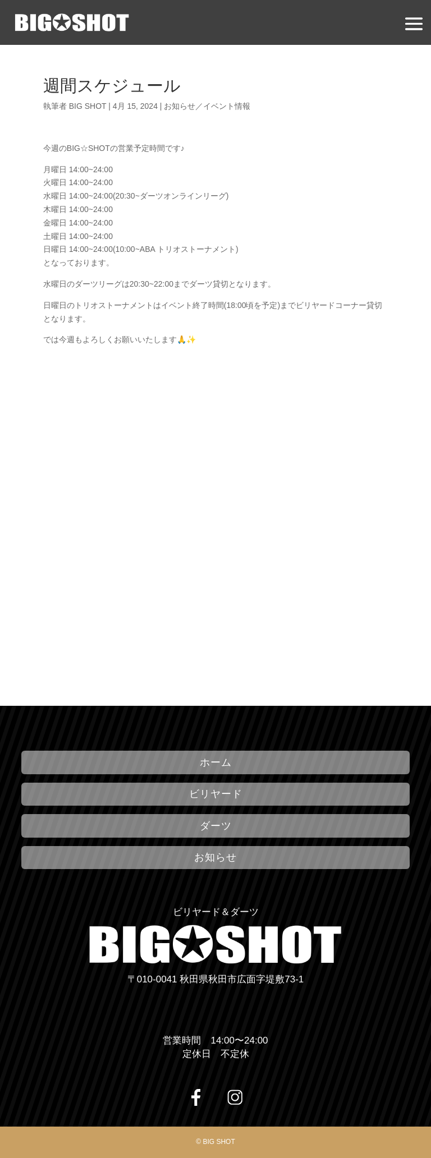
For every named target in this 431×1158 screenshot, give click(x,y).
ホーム (216, 762)
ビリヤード (215, 793)
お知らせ (215, 857)
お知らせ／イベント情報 (207, 106)
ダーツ (216, 825)
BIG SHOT (88, 106)
